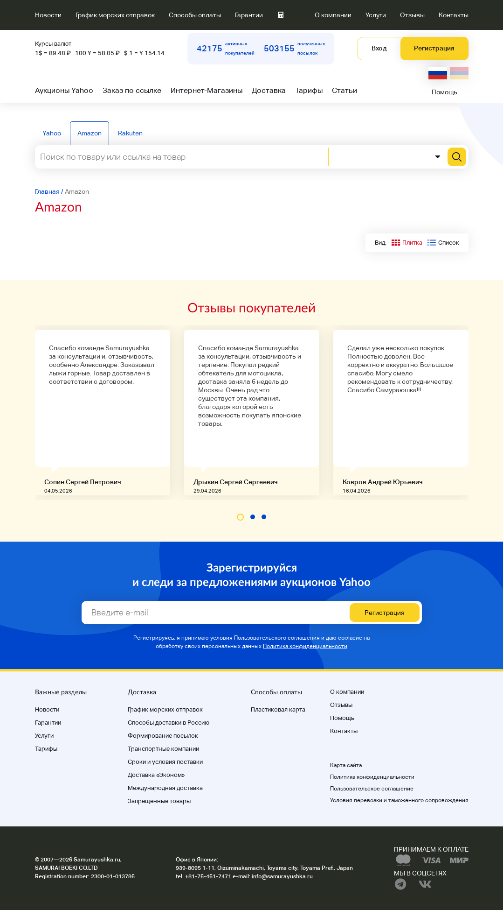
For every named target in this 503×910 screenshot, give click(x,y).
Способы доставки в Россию (168, 722)
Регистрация (434, 48)
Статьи (344, 90)
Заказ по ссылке (132, 90)
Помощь (444, 92)
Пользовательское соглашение (371, 788)
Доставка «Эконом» (156, 774)
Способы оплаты (195, 15)
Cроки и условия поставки (165, 761)
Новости (48, 15)
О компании (333, 15)
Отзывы (412, 15)
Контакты (454, 15)
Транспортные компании (163, 748)
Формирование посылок (163, 735)
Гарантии (249, 15)
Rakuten (130, 133)
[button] (240, 517)
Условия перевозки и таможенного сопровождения (399, 800)
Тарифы (309, 90)
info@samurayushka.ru (282, 876)
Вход (379, 48)
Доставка (269, 90)
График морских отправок (115, 15)
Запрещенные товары (159, 800)
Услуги (375, 15)
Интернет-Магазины (206, 90)
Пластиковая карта (278, 709)
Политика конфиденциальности (305, 646)
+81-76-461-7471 (208, 876)
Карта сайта (346, 765)
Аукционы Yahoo (64, 90)
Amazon (89, 133)
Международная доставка (165, 787)
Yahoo (51, 133)
